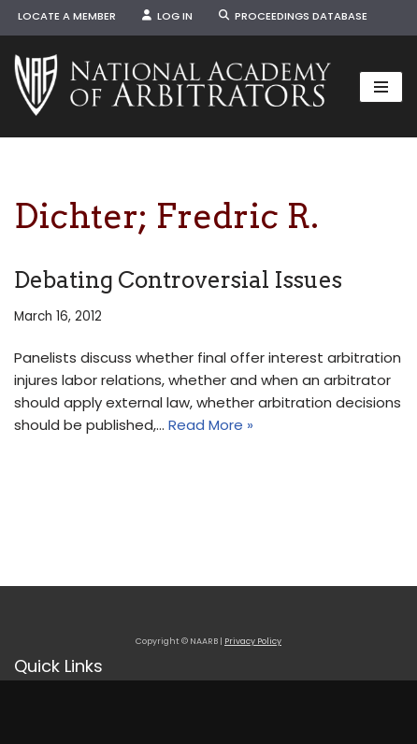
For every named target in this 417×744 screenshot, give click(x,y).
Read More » (210, 425)
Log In (167, 15)
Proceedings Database (293, 15)
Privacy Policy (252, 641)
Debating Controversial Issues (178, 279)
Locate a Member (67, 15)
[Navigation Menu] (381, 87)
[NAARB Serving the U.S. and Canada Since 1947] (172, 86)
